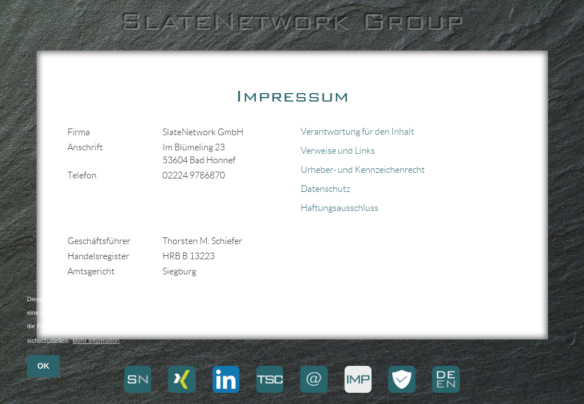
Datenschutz (325, 189)
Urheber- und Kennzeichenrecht (363, 170)
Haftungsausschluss (339, 208)
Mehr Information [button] (96, 340)
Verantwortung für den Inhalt (357, 131)
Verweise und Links (338, 150)
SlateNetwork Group (292, 21)
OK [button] (43, 365)
